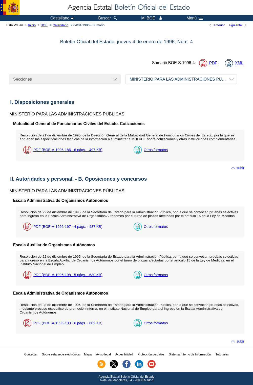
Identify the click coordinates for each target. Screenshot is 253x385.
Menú (194, 18)
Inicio (32, 25)
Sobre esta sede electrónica (61, 354)
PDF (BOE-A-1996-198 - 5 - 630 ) (67, 275)
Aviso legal (103, 354)
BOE (44, 25)
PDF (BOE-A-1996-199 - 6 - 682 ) (67, 323)
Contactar (30, 354)
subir (240, 168)
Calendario (60, 25)
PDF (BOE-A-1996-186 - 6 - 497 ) (67, 150)
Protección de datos (150, 354)
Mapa (88, 354)
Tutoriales (222, 354)
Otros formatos (156, 150)
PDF (213, 63)
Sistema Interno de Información (190, 354)
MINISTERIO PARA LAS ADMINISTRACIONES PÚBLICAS (183, 79)
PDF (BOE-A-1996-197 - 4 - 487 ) (67, 227)
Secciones (22, 79)
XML (239, 63)
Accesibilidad (124, 354)
